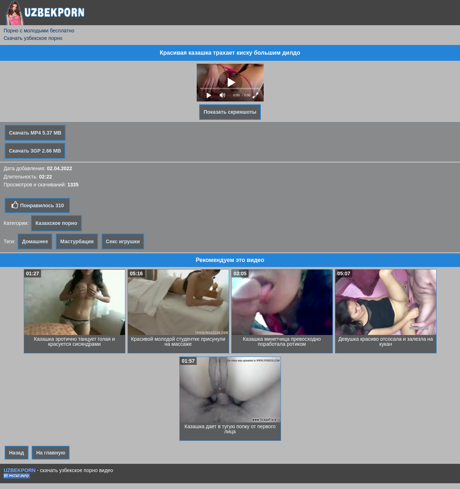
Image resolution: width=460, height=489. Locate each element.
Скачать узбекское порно (33, 38)
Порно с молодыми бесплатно (39, 30)
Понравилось (37, 205)
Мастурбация (77, 241)
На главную (50, 453)
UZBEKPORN (20, 470)
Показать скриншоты (230, 112)
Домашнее (35, 241)
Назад (16, 453)
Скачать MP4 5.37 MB (35, 133)
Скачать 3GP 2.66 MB (35, 151)
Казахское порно (56, 223)
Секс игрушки (123, 241)
